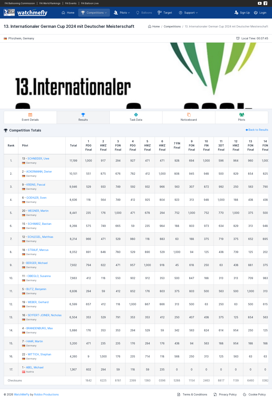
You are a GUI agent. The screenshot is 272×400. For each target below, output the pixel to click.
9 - (33, 184)
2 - (37, 171)
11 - (36, 276)
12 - (37, 236)
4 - (37, 328)
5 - (34, 289)
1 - (32, 367)
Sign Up (242, 12)
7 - (32, 341)
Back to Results (256, 129)
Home (67, 13)
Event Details (30, 117)
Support (187, 13)
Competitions (92, 12)
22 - (36, 354)
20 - (35, 210)
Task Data (136, 117)
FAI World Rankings (49, 3)
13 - (35, 158)
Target (165, 12)
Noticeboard (189, 117)
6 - (34, 197)
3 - (35, 263)
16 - (42, 315)
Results (83, 117)
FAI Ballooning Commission (20, 3)
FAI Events (70, 3)
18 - (35, 249)
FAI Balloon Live (90, 3)
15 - (36, 223)
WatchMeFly (21, 394)
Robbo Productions (46, 394)
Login (260, 12)
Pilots (120, 12)
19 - (35, 302)
